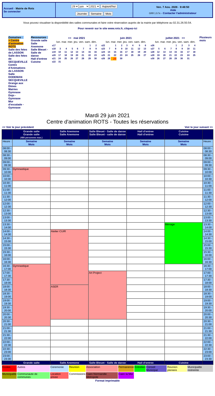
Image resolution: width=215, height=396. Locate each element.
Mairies (13, 89)
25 (65, 58)
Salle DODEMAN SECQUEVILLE (17, 77)
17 (59, 55)
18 (65, 55)
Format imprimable (107, 380)
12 (72, 52)
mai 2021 (79, 37)
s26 (103, 58)
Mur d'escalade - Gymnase (16, 104)
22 (89, 55)
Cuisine (36, 61)
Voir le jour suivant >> (199, 127)
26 (72, 58)
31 (59, 61)
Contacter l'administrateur (179, 13)
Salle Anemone (37, 45)
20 (77, 55)
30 (95, 58)
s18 (54, 48)
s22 (54, 61)
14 (83, 52)
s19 (54, 52)
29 (89, 58)
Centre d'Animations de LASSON (16, 67)
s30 (152, 58)
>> (183, 37)
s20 (54, 55)
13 (77, 52)
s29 (152, 55)
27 (77, 58)
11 (65, 52)
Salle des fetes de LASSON (17, 51)
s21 (54, 58)
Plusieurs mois (206, 39)
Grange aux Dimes (15, 85)
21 (83, 55)
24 (59, 58)
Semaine (31, 141)
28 (83, 58)
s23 (103, 48)
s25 (103, 55)
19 (72, 55)
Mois (31, 144)
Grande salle (39, 40)
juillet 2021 (172, 37)
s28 (152, 52)
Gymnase (14, 92)
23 (95, 55)
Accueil (8, 8)
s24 (103, 52)
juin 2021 (126, 37)
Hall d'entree (39, 58)
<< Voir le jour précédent (18, 127)
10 (59, 52)
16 (95, 52)
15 (89, 52)
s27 (152, 48)
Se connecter (12, 11)
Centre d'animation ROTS (15, 43)
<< (69, 37)
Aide (173, 10)
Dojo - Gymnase (14, 97)
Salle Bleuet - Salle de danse (39, 52)
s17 (54, 45)
